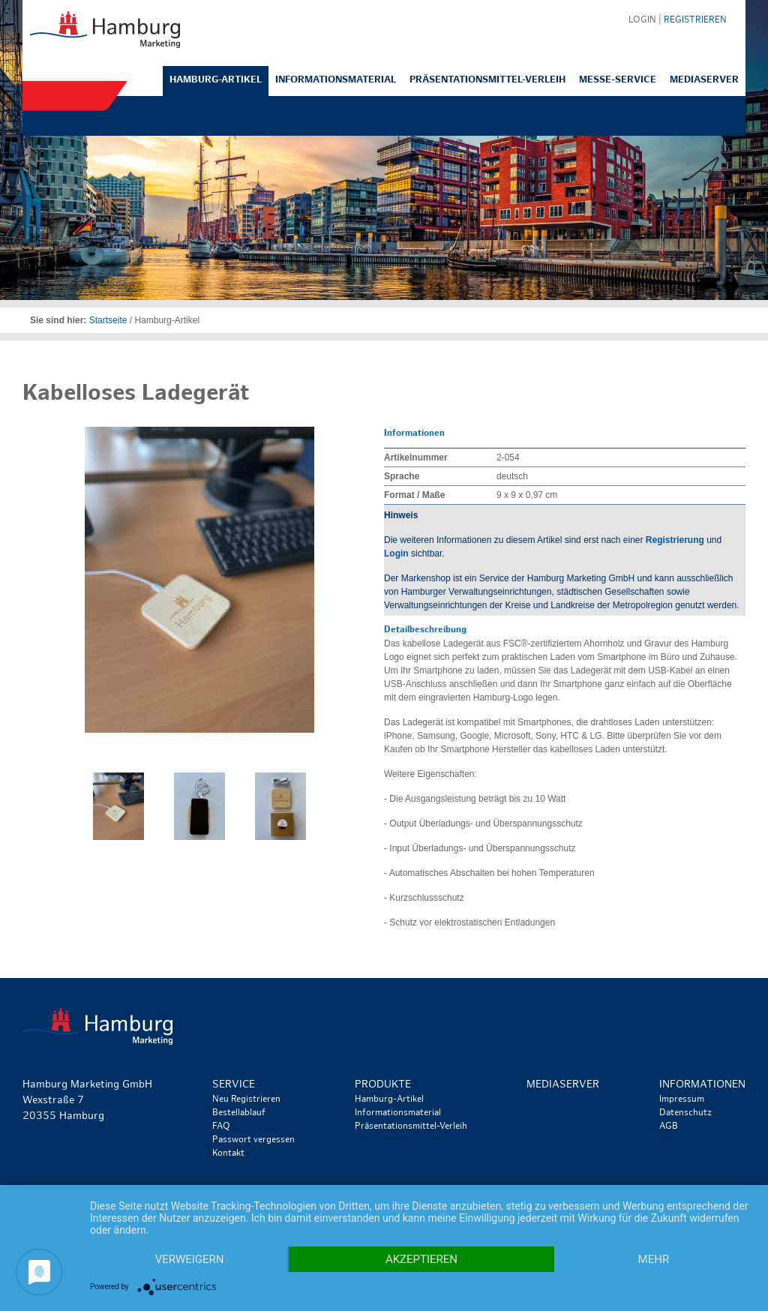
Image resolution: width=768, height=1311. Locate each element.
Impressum (681, 1099)
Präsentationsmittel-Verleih (488, 80)
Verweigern (189, 1259)
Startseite (108, 320)
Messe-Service (617, 80)
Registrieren (695, 20)
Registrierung (675, 540)
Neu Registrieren (246, 1099)
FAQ (221, 1126)
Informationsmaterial (335, 80)
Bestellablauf (239, 1113)
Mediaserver (704, 80)
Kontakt (228, 1153)
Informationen (702, 1085)
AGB (668, 1126)
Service (233, 1085)
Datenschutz (685, 1113)
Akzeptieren (422, 1259)
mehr (654, 1259)
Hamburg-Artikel (216, 80)
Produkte (383, 1085)
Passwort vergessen (253, 1140)
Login (396, 553)
